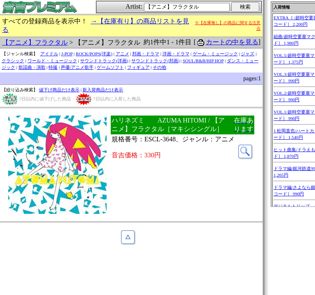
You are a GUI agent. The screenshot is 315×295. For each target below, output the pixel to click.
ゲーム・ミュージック (215, 53)
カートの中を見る (232, 42)
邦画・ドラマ (145, 53)
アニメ (122, 53)
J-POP (67, 53)
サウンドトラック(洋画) (104, 60)
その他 (159, 67)
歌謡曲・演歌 (32, 67)
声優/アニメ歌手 (77, 67)
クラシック (13, 60)
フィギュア (138, 67)
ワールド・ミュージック (52, 60)
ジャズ (247, 53)
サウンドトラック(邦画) (155, 60)
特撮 (52, 67)
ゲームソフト (110, 67)
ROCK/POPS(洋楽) (94, 53)
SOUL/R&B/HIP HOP (203, 60)
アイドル (49, 53)
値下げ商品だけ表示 (59, 89)
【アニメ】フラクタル (35, 42)
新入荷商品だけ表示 (102, 89)
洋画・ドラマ (175, 53)
